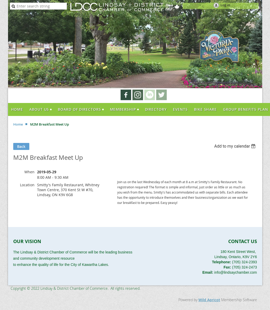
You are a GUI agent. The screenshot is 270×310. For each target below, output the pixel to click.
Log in (225, 5)
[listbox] (235, 146)
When (29, 171)
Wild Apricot (209, 299)
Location (27, 184)
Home (18, 124)
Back (21, 146)
